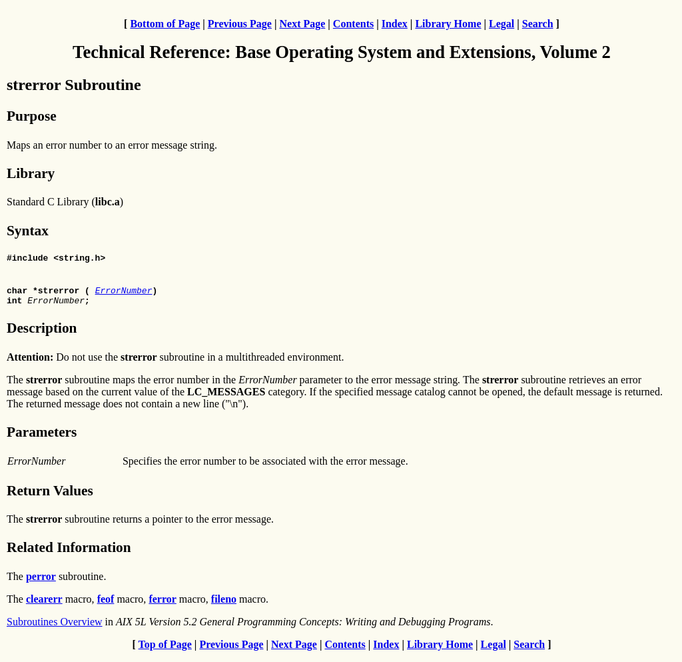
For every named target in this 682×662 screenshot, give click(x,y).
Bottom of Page (165, 23)
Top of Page (165, 650)
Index (395, 23)
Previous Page (240, 23)
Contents (353, 23)
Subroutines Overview (55, 627)
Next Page (302, 23)
